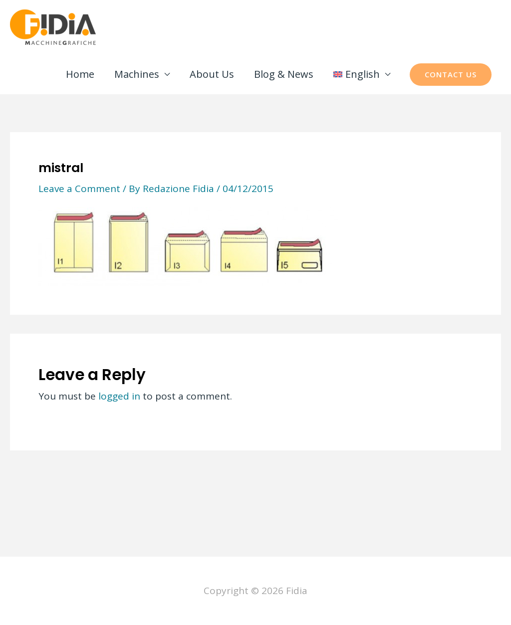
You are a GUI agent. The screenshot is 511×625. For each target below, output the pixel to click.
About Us (212, 74)
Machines (136, 74)
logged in (119, 396)
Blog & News (283, 74)
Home (80, 74)
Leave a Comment (79, 188)
